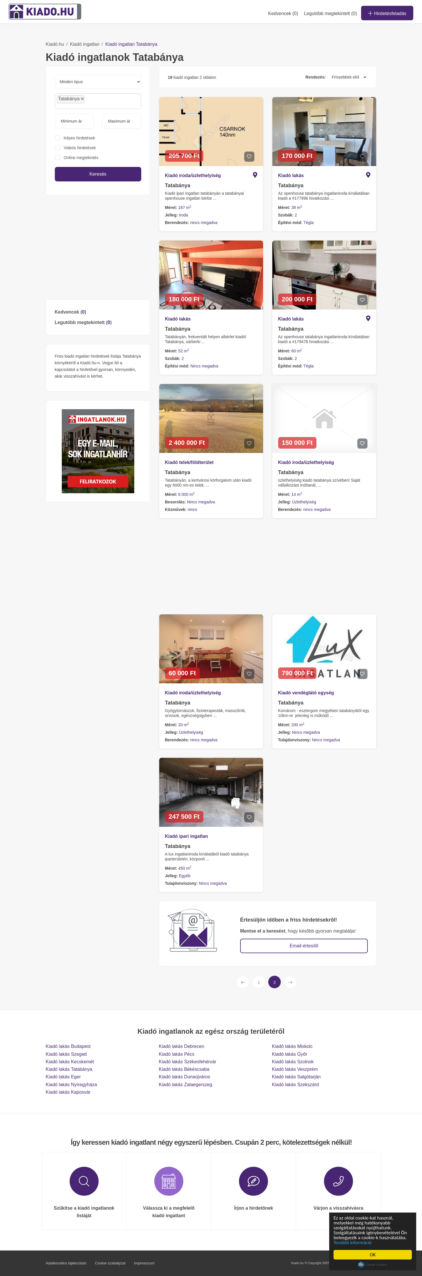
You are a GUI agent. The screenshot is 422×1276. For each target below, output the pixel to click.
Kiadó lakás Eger (63, 1076)
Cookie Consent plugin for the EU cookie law (372, 1265)
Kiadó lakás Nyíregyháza (71, 1084)
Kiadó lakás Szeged (66, 1054)
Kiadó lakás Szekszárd (295, 1084)
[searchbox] (98, 101)
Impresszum (144, 1263)
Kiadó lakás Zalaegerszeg (185, 1084)
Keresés (97, 174)
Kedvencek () (283, 13)
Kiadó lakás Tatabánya (69, 1069)
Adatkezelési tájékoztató (66, 1263)
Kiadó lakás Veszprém (295, 1069)
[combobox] (98, 101)
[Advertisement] (98, 247)
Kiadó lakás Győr (289, 1054)
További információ (353, 1242)
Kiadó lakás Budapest (68, 1046)
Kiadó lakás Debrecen (181, 1046)
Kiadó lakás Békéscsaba (184, 1069)
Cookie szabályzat (110, 1263)
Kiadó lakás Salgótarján (296, 1076)
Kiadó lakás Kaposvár (68, 1092)
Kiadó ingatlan (84, 44)
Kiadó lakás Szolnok (293, 1061)
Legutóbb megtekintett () (83, 322)
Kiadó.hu (55, 44)
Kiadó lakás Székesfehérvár (187, 1061)
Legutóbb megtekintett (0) (330, 13)
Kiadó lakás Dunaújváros (184, 1076)
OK (373, 1255)
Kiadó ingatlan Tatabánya (131, 44)
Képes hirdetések (79, 138)
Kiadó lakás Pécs (177, 1054)
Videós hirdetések (80, 147)
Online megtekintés (81, 157)
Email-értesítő (304, 945)
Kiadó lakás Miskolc (292, 1046)
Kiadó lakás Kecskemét (70, 1061)
